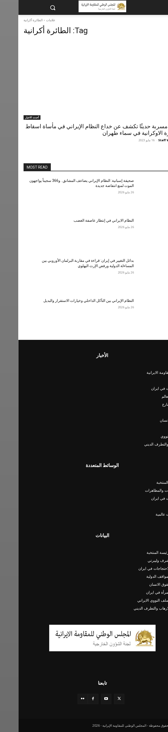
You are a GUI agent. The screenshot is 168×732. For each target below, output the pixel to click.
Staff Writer (149, 140)
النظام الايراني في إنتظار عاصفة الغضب (85, 220)
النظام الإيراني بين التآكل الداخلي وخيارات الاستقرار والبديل (70, 300)
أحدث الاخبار (14, 117)
